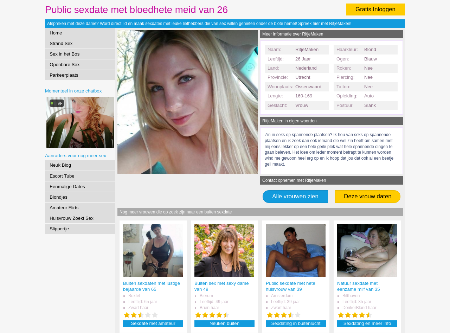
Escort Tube (62, 176)
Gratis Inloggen (375, 9)
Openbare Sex (64, 64)
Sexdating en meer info (367, 323)
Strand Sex (61, 43)
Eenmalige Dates (67, 186)
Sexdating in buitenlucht (295, 323)
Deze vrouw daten (367, 196)
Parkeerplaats (64, 75)
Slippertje (59, 228)
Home (56, 33)
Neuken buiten (224, 323)
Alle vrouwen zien (295, 196)
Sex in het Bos (64, 54)
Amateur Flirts (64, 207)
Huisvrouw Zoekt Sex (72, 218)
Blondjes (59, 197)
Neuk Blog (60, 165)
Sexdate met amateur (153, 323)
